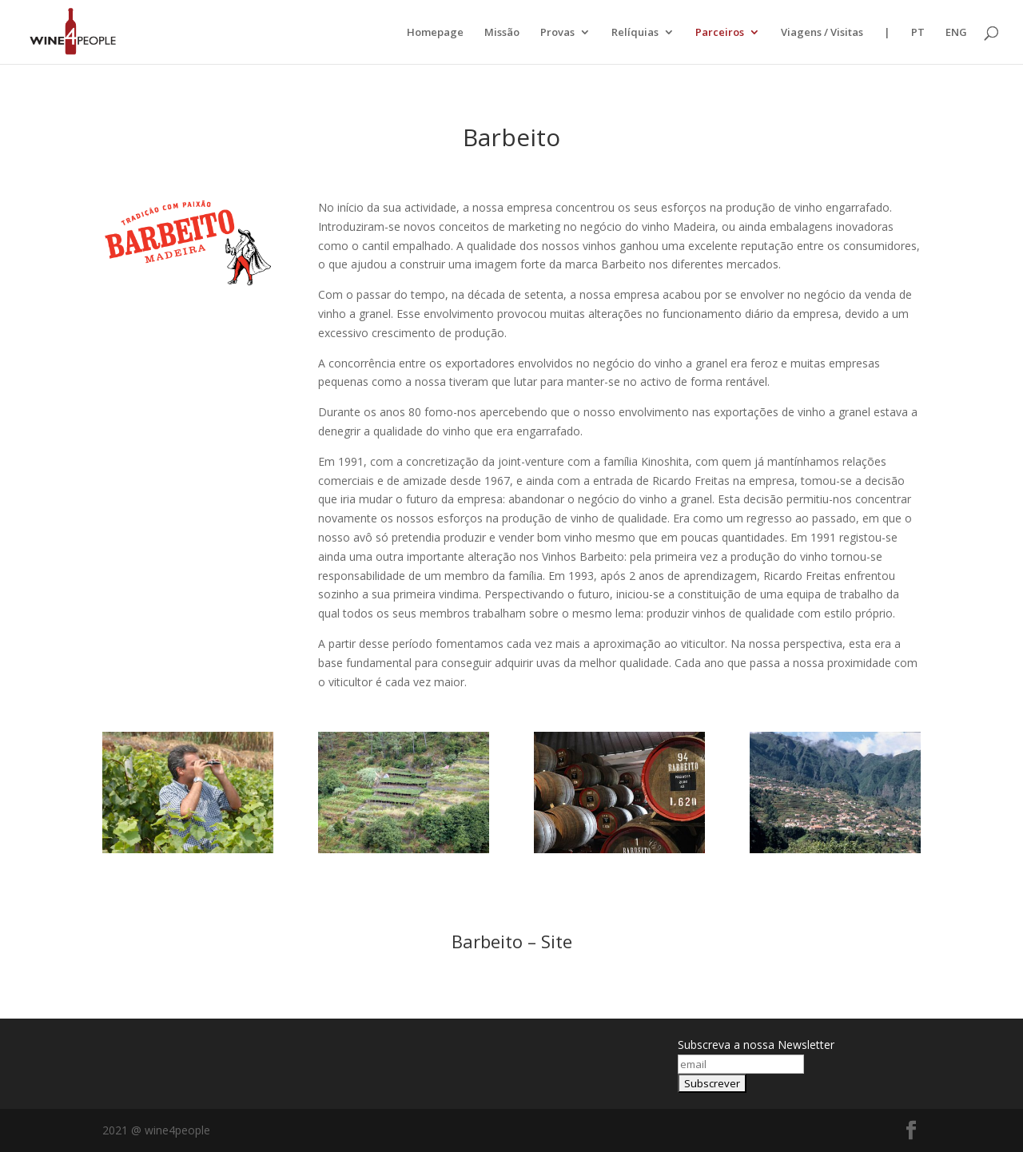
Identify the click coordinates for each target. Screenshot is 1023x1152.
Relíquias (635, 32)
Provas (557, 32)
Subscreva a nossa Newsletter (756, 1044)
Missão (501, 32)
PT (918, 32)
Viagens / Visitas (822, 32)
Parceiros (719, 32)
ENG (956, 32)
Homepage (435, 32)
